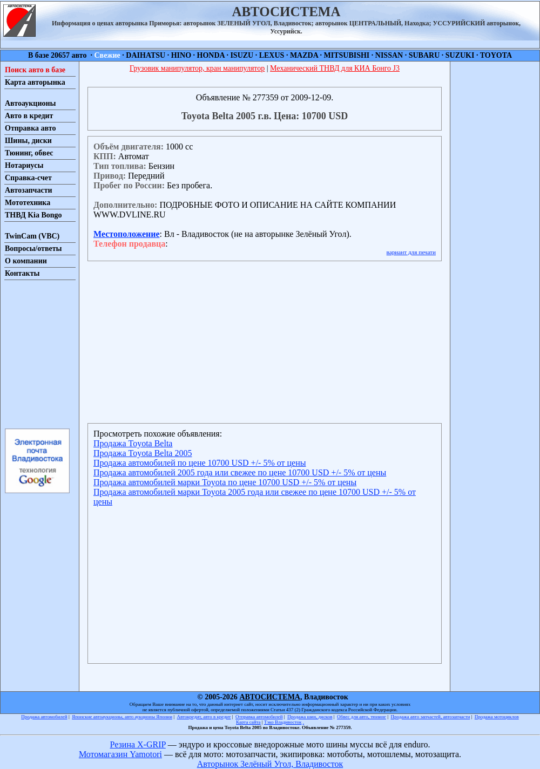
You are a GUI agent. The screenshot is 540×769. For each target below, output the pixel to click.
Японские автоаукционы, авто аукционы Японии (122, 716)
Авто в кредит (29, 116)
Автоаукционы (30, 103)
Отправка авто (30, 128)
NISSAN (389, 55)
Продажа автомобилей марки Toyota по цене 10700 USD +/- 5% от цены (224, 482)
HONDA (211, 55)
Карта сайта (248, 722)
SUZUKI (460, 55)
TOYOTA (496, 55)
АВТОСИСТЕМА (269, 697)
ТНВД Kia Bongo (33, 215)
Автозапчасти (28, 190)
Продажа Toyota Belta (132, 443)
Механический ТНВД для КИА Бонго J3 (335, 68)
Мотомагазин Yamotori (120, 754)
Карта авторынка (35, 82)
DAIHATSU (145, 55)
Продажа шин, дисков (309, 716)
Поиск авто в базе (35, 70)
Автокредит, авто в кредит (204, 716)
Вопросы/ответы (33, 248)
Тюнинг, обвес (29, 153)
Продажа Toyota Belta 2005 (142, 453)
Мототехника (27, 203)
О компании (26, 261)
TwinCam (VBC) (32, 236)
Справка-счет (28, 178)
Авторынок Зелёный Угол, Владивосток (270, 763)
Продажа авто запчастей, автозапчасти (430, 716)
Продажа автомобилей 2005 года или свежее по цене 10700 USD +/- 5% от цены (239, 472)
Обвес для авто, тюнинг (361, 716)
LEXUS (272, 55)
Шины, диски (28, 141)
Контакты (22, 273)
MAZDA (304, 55)
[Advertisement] (36, 353)
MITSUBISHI (347, 55)
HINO (181, 55)
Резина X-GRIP (138, 744)
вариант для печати (411, 252)
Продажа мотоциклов (497, 716)
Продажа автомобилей (44, 716)
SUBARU (424, 55)
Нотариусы (24, 165)
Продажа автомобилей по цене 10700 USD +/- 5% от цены (199, 462)
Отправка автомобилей (259, 716)
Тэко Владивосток (283, 722)
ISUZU (241, 55)
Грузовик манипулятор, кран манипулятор (197, 68)
